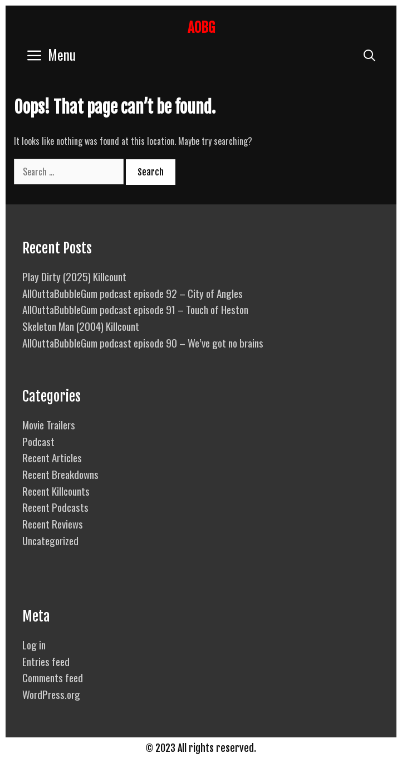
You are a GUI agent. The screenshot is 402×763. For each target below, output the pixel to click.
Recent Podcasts (55, 507)
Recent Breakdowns (60, 474)
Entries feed (46, 661)
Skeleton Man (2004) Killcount (80, 326)
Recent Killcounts (56, 490)
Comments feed (52, 677)
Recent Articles (52, 457)
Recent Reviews (52, 523)
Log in (34, 644)
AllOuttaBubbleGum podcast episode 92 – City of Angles (132, 293)
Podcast (38, 441)
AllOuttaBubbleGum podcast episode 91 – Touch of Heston (135, 309)
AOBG (201, 27)
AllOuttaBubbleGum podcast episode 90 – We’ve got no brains (142, 342)
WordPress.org (51, 694)
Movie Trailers (48, 424)
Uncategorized (50, 540)
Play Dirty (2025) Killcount (74, 276)
